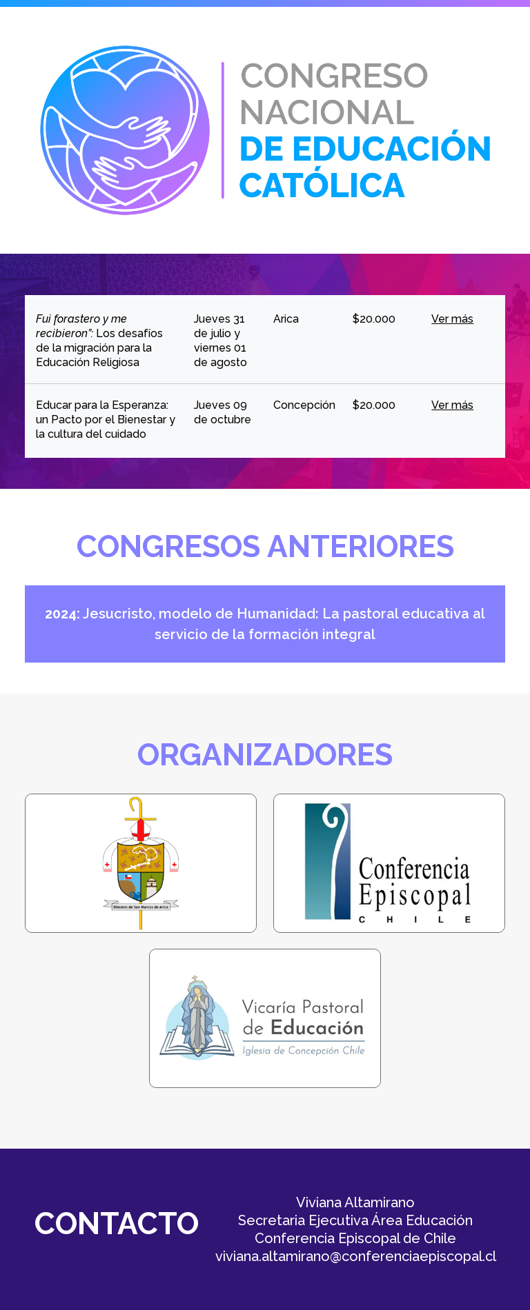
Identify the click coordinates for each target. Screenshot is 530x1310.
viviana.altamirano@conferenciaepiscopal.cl (355, 1256)
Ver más (452, 318)
